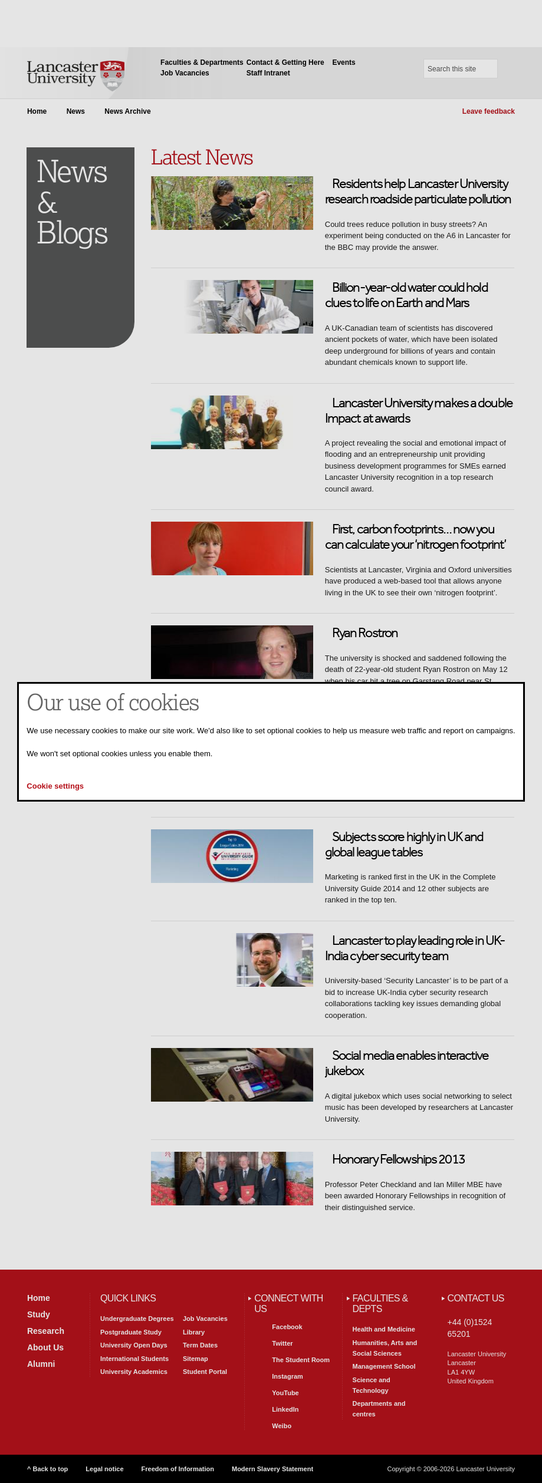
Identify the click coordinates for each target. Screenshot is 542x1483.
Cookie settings (55, 786)
